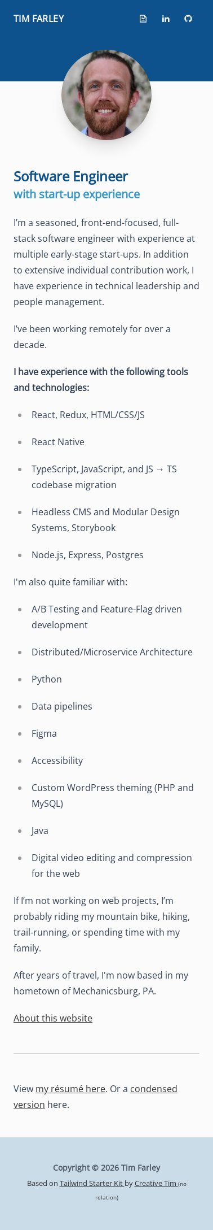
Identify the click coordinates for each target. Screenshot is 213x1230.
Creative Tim (156, 1183)
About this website (53, 1018)
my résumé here (70, 1089)
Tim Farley (39, 18)
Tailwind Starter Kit (92, 1183)
